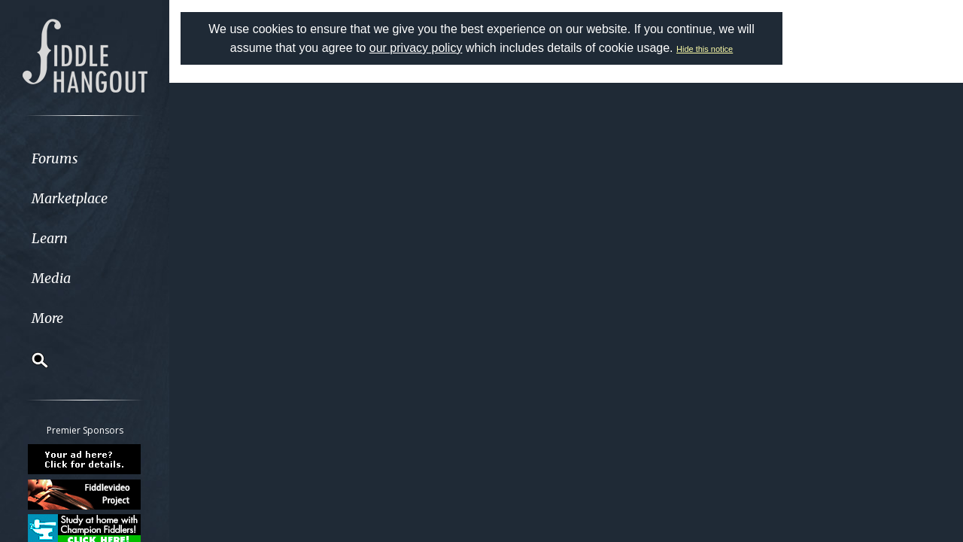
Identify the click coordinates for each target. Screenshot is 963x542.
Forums (55, 158)
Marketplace (70, 198)
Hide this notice (704, 48)
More (47, 318)
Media (51, 278)
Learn (50, 238)
